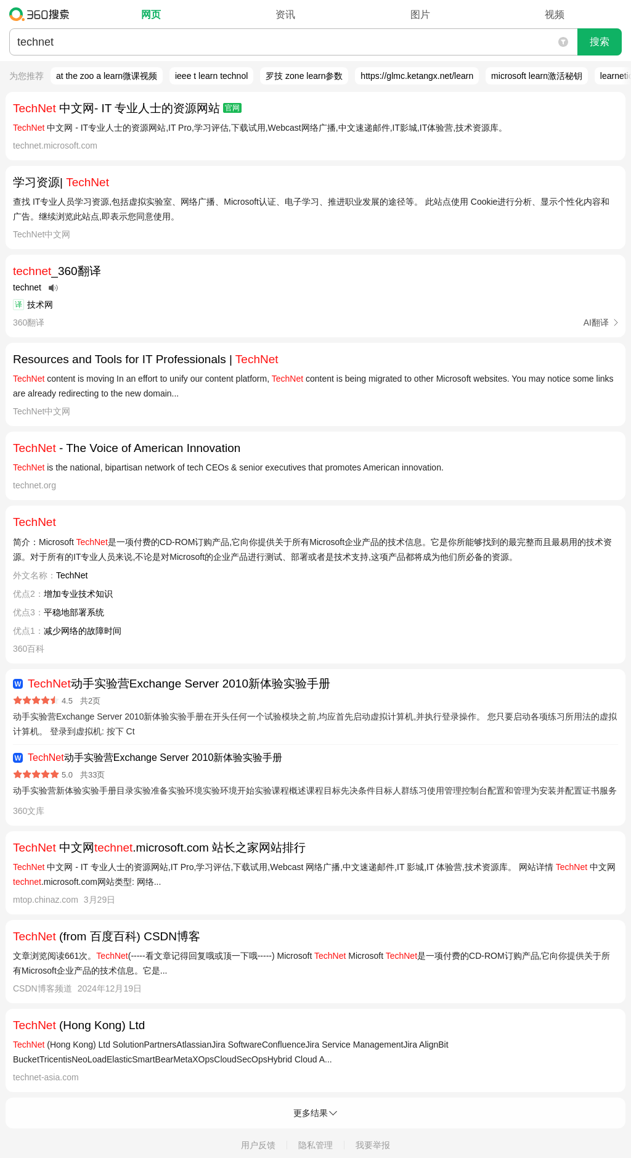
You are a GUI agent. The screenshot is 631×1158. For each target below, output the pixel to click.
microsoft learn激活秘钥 (536, 76)
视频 (554, 14)
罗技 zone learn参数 (304, 76)
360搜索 (42, 14)
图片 (420, 14)
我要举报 (373, 1145)
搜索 (599, 41)
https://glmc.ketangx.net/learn (416, 76)
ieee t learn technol (211, 76)
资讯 (285, 14)
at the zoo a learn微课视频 (106, 76)
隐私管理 (315, 1145)
